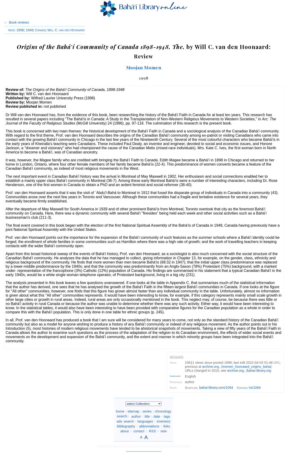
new (163, 431)
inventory (163, 421)
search (122, 416)
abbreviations (149, 426)
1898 (20, 30)
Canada (40, 30)
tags (167, 416)
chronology (163, 411)
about (124, 431)
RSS (152, 431)
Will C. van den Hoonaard (66, 30)
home (120, 411)
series (146, 411)
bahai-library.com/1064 (216, 387)
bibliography (126, 426)
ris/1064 (255, 387)
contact (138, 431)
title (147, 416)
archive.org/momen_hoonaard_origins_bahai (236, 366)
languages (145, 421)
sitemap (133, 411)
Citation (242, 387)
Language (175, 375)
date (157, 416)
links (166, 426)
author (136, 416)
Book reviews (19, 22)
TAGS (11, 30)
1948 (29, 30)
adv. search (125, 421)
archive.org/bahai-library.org (249, 370)
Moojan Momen (144, 67)
